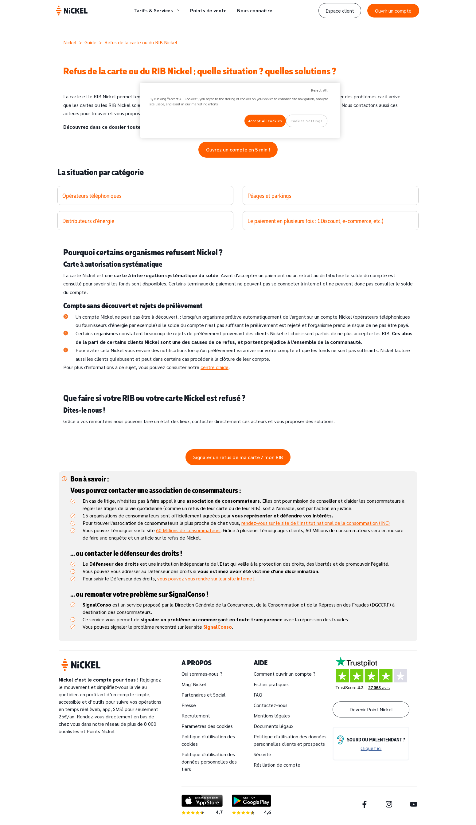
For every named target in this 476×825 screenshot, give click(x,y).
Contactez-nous (270, 705)
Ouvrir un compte (393, 10)
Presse (188, 705)
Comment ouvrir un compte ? (284, 673)
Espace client (340, 10)
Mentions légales (272, 715)
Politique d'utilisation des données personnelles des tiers (209, 761)
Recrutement (195, 715)
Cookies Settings (306, 121)
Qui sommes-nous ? (201, 673)
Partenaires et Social (203, 694)
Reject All (319, 90)
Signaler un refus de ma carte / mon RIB (238, 457)
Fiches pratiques (271, 684)
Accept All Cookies (265, 121)
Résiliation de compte (277, 764)
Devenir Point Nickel (371, 709)
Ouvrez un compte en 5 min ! (238, 149)
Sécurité (262, 754)
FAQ (258, 694)
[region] (240, 110)
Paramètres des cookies (207, 726)
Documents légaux (273, 726)
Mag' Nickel (193, 684)
